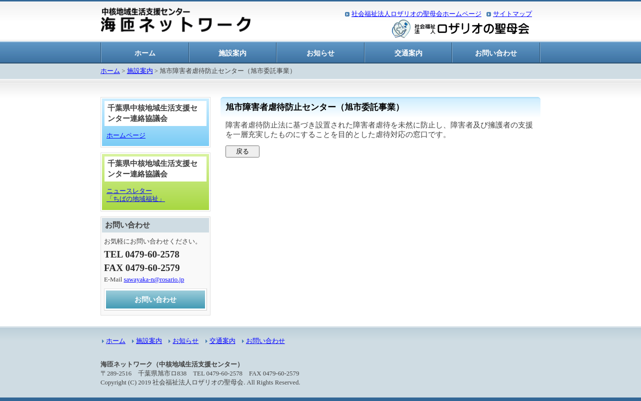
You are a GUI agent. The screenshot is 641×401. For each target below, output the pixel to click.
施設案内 (232, 53)
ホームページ (126, 135)
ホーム (145, 53)
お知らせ (320, 53)
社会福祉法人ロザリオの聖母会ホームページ (417, 14)
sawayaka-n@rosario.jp (154, 279)
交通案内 (408, 53)
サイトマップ (512, 14)
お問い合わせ (496, 53)
